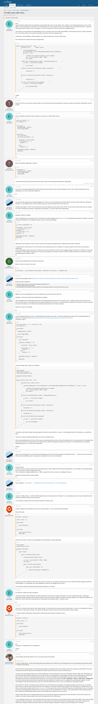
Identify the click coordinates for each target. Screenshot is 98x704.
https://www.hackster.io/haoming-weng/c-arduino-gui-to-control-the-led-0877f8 (53, 318)
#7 (92, 212)
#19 (92, 641)
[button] (24, 5)
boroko (6, 15)
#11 (92, 313)
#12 (92, 451)
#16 (92, 506)
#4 (92, 160)
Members (28, 5)
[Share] (91, 21)
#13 (92, 464)
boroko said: (19, 660)
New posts (6, 7)
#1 (92, 21)
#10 (92, 291)
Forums (12, 5)
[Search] (90, 5)
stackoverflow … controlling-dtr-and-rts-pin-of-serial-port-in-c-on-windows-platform (45, 483)
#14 (92, 480)
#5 (92, 186)
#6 (92, 199)
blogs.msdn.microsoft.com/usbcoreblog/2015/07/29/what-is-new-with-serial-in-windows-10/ (55, 278)
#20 (92, 654)
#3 (92, 113)
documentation (41, 688)
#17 (92, 590)
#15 (92, 493)
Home (6, 5)
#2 (92, 100)
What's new (20, 5)
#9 (92, 275)
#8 (92, 258)
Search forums (13, 7)
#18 (92, 605)
